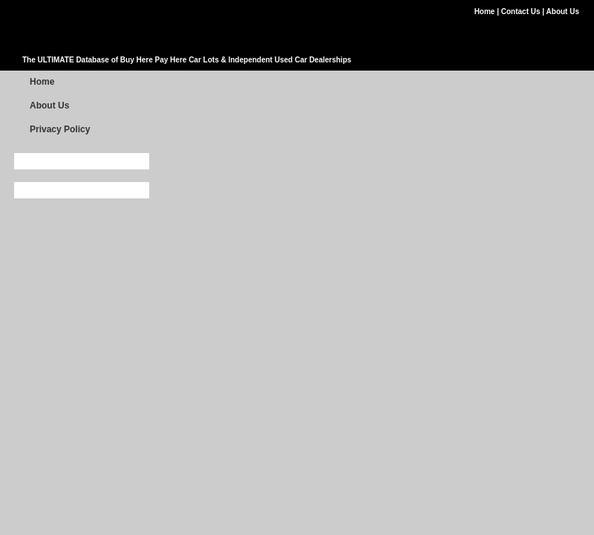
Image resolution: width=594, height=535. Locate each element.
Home (485, 11)
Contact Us (522, 11)
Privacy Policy (60, 129)
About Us (562, 11)
